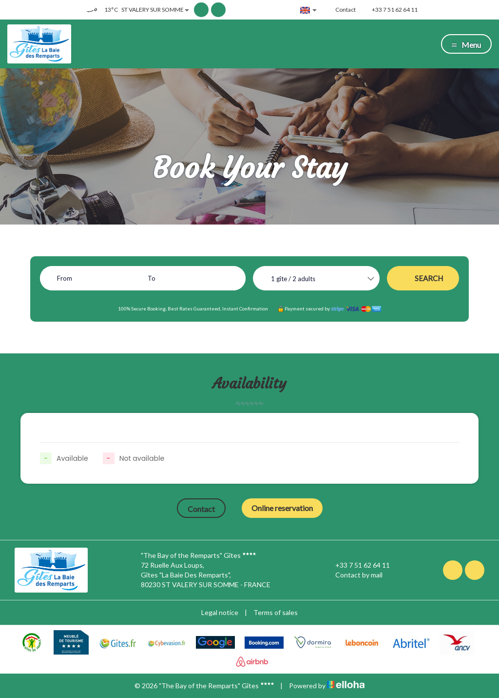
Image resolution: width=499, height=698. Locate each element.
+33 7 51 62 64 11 (357, 565)
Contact (201, 508)
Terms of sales (275, 612)
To (151, 278)
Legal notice (219, 612)
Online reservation (282, 508)
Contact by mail (353, 575)
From (64, 278)
